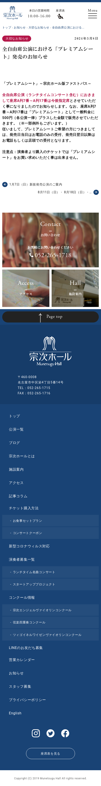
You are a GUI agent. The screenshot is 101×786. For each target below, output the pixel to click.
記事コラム (18, 496)
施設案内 (16, 469)
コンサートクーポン (27, 533)
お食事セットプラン (27, 520)
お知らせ (16, 673)
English (15, 713)
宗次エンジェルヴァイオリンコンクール (42, 610)
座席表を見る (50, 753)
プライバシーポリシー (27, 700)
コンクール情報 (22, 597)
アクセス (16, 483)
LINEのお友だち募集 (26, 648)
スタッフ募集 (20, 686)
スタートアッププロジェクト (34, 584)
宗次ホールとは (22, 456)
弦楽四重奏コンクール (29, 622)
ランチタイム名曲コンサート (34, 572)
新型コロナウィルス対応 (29, 546)
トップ (14, 416)
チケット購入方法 (24, 508)
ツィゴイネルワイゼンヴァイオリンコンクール (47, 635)
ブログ (14, 443)
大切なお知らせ (17, 38)
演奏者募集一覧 (22, 559)
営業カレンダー (22, 660)
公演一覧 (16, 429)
